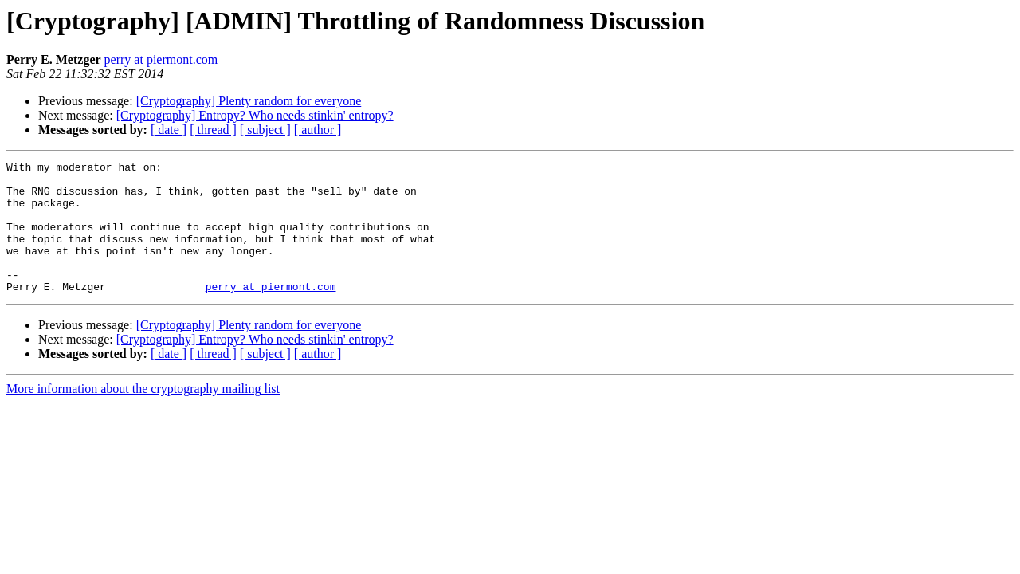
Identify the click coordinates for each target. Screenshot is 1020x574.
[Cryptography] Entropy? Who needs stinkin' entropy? (255, 115)
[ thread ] (213, 129)
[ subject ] (265, 129)
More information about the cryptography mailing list (143, 415)
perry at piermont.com (161, 59)
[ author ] (318, 129)
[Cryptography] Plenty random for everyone (249, 101)
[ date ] (168, 129)
